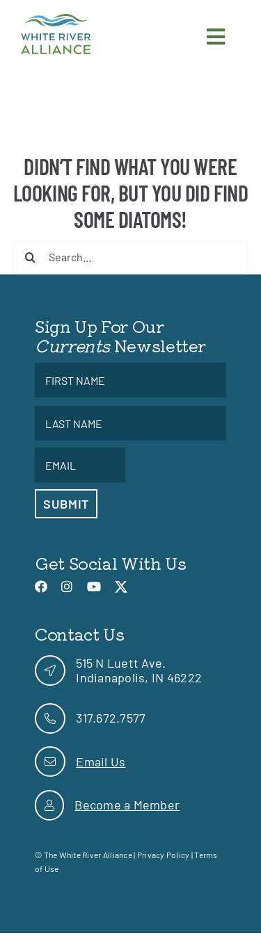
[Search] (30, 257)
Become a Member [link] (127, 804)
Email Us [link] (100, 761)
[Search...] (130, 257)
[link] (55, 20)
